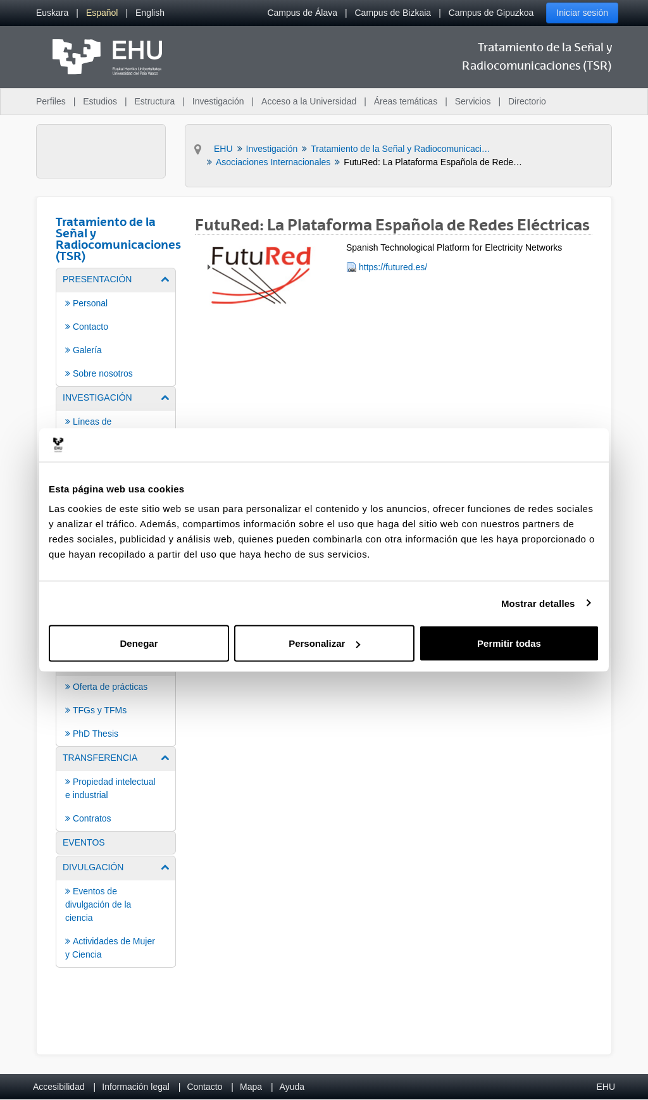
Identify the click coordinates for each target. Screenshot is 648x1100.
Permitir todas (509, 643)
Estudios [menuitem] (100, 101)
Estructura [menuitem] (154, 101)
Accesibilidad (59, 1087)
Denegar (139, 643)
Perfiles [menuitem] (51, 101)
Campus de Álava (302, 13)
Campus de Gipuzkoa (491, 13)
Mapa (251, 1087)
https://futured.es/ (393, 267)
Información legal (136, 1087)
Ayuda (292, 1087)
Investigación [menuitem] (218, 101)
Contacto (204, 1087)
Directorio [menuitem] (527, 101)
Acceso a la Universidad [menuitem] (308, 101)
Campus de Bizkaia (393, 13)
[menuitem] (52, 13)
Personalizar (324, 643)
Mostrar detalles (538, 602)
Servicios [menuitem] (473, 101)
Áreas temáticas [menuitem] (405, 101)
